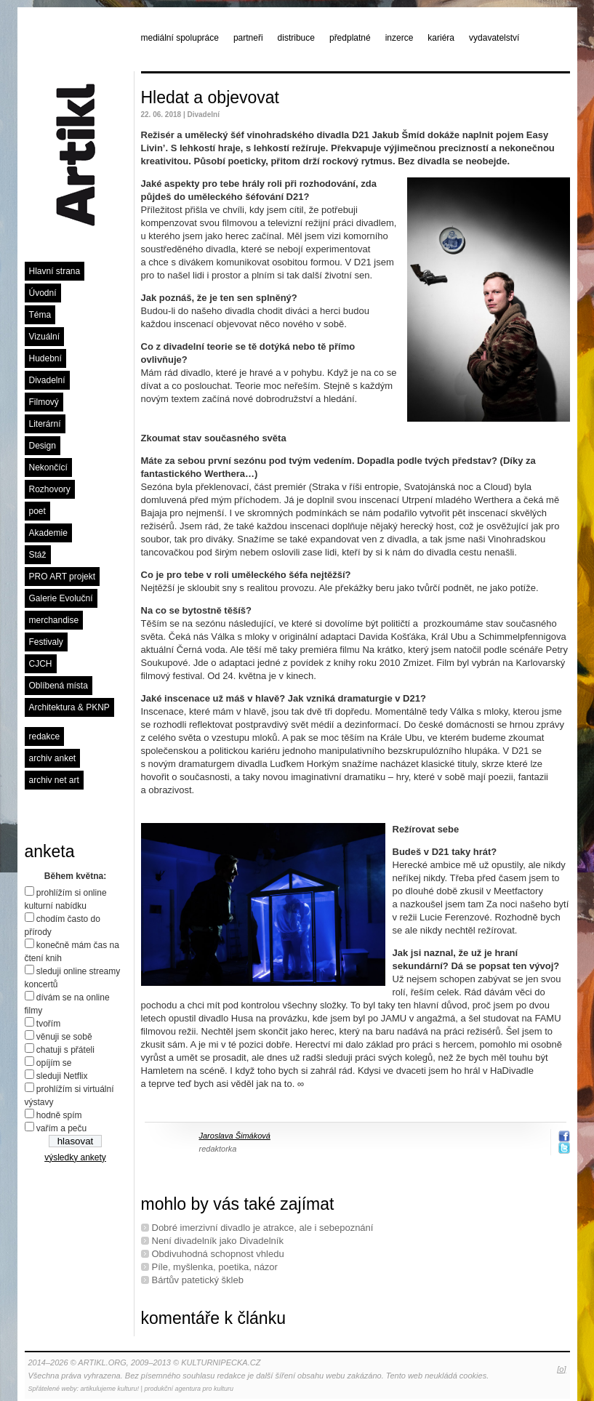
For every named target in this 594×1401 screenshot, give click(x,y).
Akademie (48, 533)
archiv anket (52, 758)
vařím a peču (61, 1128)
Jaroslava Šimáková (234, 1135)
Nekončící (48, 467)
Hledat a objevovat (210, 97)
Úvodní (43, 293)
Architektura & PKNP (69, 707)
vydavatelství (494, 38)
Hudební (45, 358)
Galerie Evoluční (61, 598)
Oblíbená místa (58, 686)
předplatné (350, 38)
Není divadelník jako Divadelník (218, 1240)
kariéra (441, 38)
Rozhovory (50, 489)
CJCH (40, 664)
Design (42, 446)
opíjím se (54, 1063)
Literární (45, 424)
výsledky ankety (75, 1157)
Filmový (44, 402)
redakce (44, 736)
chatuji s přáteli (65, 1050)
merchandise (54, 620)
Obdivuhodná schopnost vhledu (218, 1253)
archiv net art (54, 780)
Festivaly (46, 642)
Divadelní (47, 380)
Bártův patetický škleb (198, 1279)
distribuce (296, 38)
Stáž (38, 555)
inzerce (399, 38)
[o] (561, 1369)
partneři (248, 38)
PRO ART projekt (62, 576)
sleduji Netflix (62, 1076)
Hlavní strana (55, 271)
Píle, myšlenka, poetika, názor (215, 1266)
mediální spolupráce (180, 38)
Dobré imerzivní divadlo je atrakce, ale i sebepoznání (263, 1227)
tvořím (48, 1024)
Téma (40, 315)
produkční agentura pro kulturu (188, 1388)
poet (37, 511)
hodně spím (59, 1115)
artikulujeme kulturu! (110, 1388)
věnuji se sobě (64, 1037)
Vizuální (44, 337)
